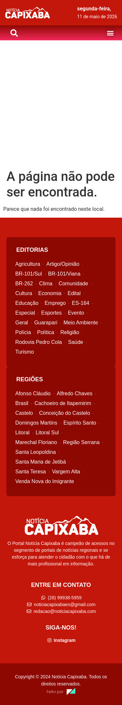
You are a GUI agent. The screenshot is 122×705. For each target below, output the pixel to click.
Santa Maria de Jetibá (40, 462)
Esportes (51, 313)
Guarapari (45, 322)
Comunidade (73, 283)
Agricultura (27, 264)
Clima (45, 283)
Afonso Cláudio (33, 393)
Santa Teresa (30, 471)
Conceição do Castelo (64, 413)
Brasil (21, 403)
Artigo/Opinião (62, 264)
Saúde (75, 342)
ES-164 (80, 303)
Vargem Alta (66, 471)
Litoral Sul (47, 432)
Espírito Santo (79, 423)
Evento (76, 313)
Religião (70, 332)
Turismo (24, 352)
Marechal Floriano (36, 442)
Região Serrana (81, 442)
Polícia (23, 332)
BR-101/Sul (28, 274)
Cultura (23, 293)
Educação (26, 303)
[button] (110, 33)
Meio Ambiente (80, 322)
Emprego (55, 303)
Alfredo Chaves (74, 393)
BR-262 (24, 283)
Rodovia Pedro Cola (38, 342)
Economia (49, 293)
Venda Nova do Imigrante (44, 481)
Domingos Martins (36, 423)
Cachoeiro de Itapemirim (62, 403)
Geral (21, 322)
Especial (25, 313)
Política (45, 332)
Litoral (22, 432)
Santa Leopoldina (35, 452)
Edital (74, 293)
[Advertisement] (61, 105)
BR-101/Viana (64, 274)
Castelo (24, 413)
